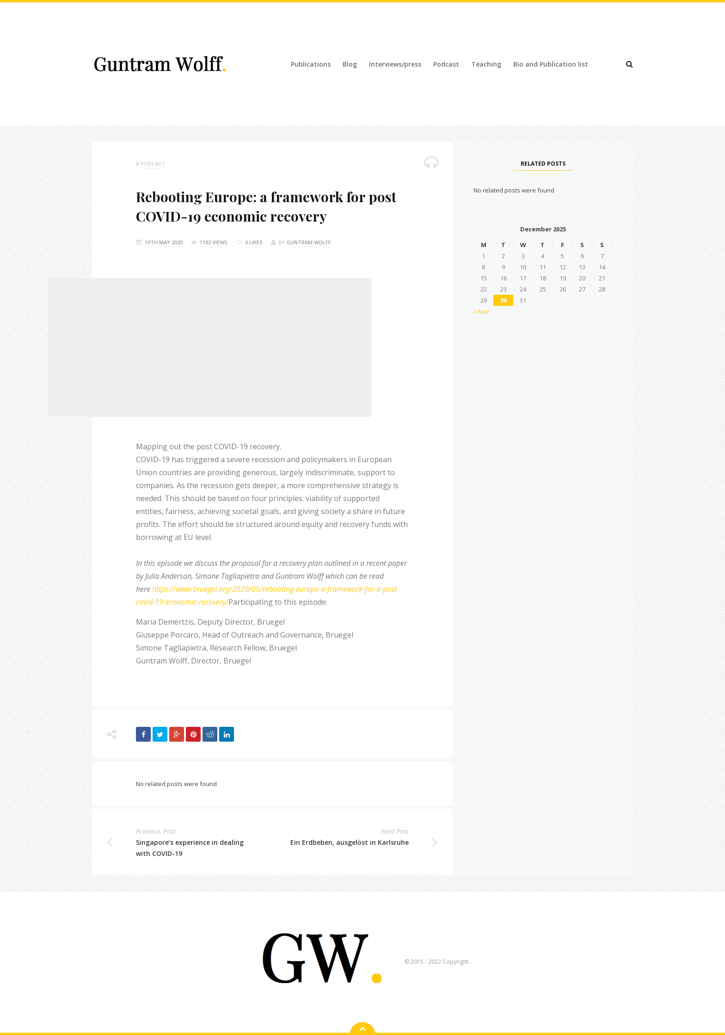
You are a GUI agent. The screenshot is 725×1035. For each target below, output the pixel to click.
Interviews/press (395, 64)
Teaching (486, 64)
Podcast (446, 64)
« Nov (481, 311)
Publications (311, 64)
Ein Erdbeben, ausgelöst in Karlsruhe (349, 842)
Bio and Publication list (550, 64)
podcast (153, 163)
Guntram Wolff (309, 242)
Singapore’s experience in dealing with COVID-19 (190, 848)
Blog (350, 64)
